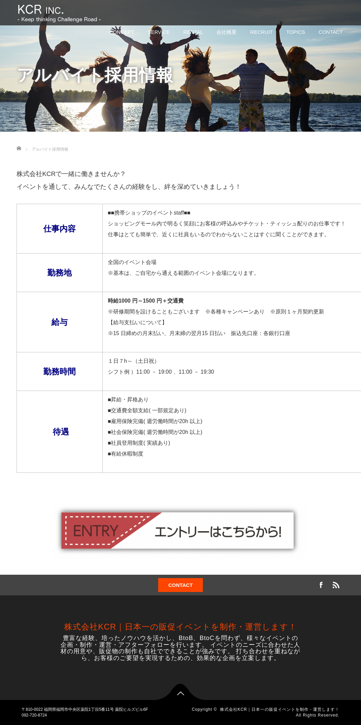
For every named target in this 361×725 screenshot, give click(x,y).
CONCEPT (121, 32)
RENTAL (193, 32)
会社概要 (226, 32)
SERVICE (159, 32)
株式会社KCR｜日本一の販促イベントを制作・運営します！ (180, 626)
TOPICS (295, 32)
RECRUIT (261, 32)
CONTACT (331, 32)
